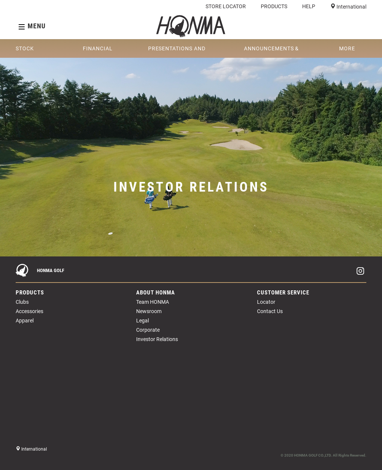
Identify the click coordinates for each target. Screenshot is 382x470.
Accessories (29, 311)
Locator (266, 302)
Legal (142, 321)
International (350, 7)
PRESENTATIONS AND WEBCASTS (177, 51)
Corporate (148, 330)
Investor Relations (157, 339)
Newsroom (149, 311)
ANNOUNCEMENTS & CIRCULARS (271, 51)
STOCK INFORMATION (35, 51)
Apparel (25, 321)
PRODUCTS (274, 6)
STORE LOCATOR (226, 6)
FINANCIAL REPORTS (97, 51)
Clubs (22, 302)
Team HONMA (152, 302)
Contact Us (270, 311)
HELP (308, 6)
